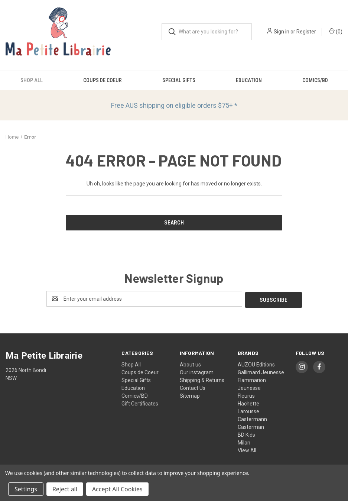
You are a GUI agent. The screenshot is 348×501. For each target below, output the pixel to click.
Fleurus (246, 395)
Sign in (281, 32)
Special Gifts (178, 80)
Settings (25, 489)
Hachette (248, 402)
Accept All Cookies (117, 489)
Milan (244, 442)
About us (190, 363)
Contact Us (192, 387)
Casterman (251, 426)
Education (249, 80)
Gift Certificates (139, 402)
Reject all (64, 489)
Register (306, 32)
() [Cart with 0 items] (335, 31)
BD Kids (246, 434)
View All (247, 449)
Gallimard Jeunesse (261, 371)
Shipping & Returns (202, 379)
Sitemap (190, 395)
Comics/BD (315, 80)
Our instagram (197, 371)
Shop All (31, 80)
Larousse (248, 410)
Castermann (252, 418)
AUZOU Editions (256, 363)
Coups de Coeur (102, 80)
